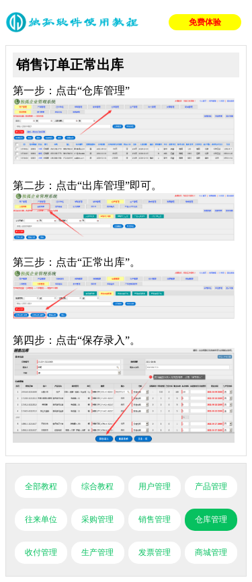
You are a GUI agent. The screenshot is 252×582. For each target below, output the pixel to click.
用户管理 (154, 486)
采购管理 (97, 519)
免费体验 (205, 22)
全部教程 (41, 486)
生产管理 (97, 552)
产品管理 (211, 486)
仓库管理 (211, 519)
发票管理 (154, 552)
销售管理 (154, 519)
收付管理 (41, 552)
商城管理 (211, 552)
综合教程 (97, 486)
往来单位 (41, 519)
